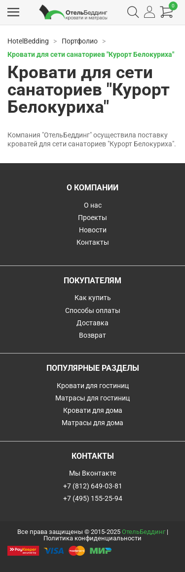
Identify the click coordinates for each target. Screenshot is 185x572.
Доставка (92, 323)
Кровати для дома (92, 410)
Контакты (92, 242)
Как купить (92, 298)
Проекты (92, 217)
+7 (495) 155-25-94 (92, 498)
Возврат (92, 335)
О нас (93, 205)
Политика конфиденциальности (92, 538)
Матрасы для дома (92, 423)
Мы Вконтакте (92, 473)
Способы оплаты (92, 310)
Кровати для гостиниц (93, 386)
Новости (93, 230)
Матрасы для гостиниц (92, 398)
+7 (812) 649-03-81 (92, 486)
